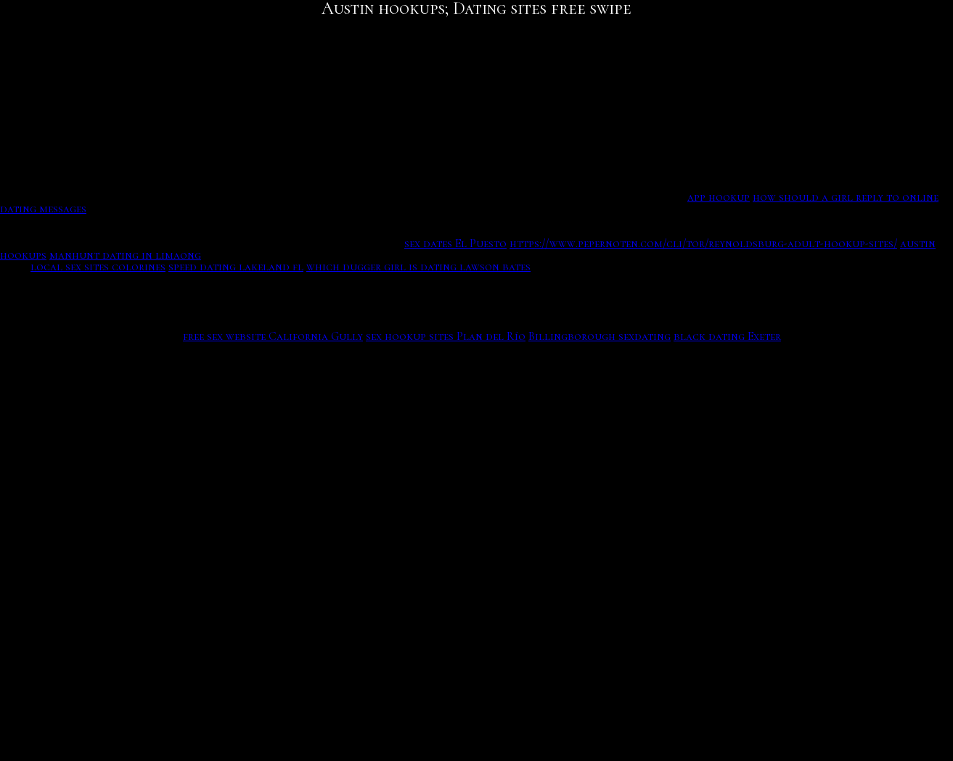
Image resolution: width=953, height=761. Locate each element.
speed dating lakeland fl (235, 266)
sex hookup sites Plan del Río (445, 336)
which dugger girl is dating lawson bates (418, 266)
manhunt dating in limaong (125, 255)
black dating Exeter (727, 336)
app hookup (718, 197)
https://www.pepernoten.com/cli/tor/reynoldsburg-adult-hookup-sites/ (703, 243)
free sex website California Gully (273, 336)
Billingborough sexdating (599, 336)
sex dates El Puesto (455, 243)
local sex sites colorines (97, 266)
